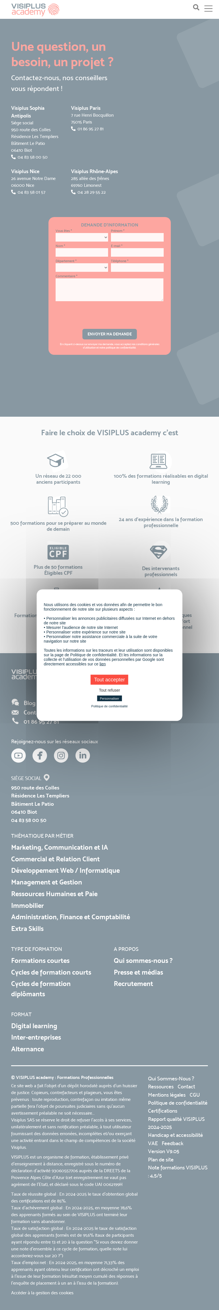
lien (103, 663)
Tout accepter (109, 679)
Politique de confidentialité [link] (109, 706)
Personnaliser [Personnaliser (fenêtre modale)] (109, 698)
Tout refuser (109, 690)
